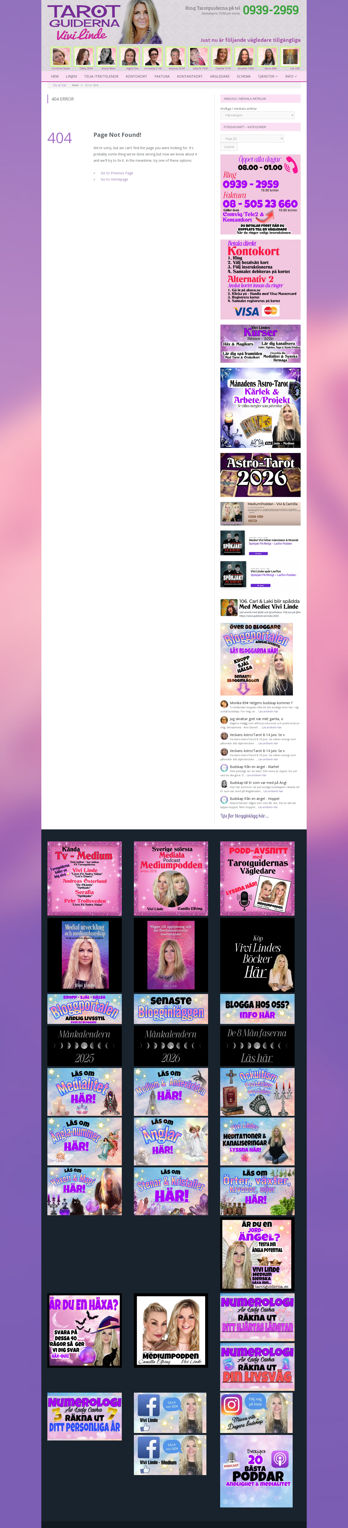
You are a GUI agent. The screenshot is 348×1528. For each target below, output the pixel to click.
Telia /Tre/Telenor (101, 76)
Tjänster (266, 76)
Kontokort (136, 76)
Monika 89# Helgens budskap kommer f (261, 703)
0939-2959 (271, 9)
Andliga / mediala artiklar (238, 108)
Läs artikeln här (268, 711)
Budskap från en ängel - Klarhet (254, 766)
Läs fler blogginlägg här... (244, 815)
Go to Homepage (114, 179)
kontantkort (190, 76)
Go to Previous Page (117, 173)
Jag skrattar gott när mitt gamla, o (256, 718)
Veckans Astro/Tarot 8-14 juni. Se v (257, 734)
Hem (54, 76)
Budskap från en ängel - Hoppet (255, 798)
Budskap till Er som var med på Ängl (258, 782)
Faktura (162, 76)
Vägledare (220, 76)
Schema (244, 76)
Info (289, 76)
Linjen (71, 76)
